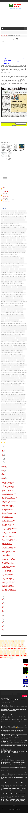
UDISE (21, 417)
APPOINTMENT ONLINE (15, 227)
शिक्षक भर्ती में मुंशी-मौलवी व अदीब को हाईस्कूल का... (8, 566)
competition (22, 258)
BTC (17, 241)
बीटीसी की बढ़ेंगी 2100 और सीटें (6, 567)
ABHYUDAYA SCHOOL (15, 214)
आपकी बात (9, 432)
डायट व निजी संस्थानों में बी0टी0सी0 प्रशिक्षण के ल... (8, 571)
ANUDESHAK (16, 223)
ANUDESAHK (11, 223)
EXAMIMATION (3, 287)
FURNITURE (16, 294)
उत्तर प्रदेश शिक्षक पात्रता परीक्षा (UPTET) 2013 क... (8, 531)
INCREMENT (14, 310)
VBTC (10, 423)
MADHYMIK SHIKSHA (23, 327)
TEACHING (8, 412)
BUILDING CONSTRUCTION (5, 245)
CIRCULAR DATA (3, 254)
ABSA (23, 214)
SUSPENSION (12, 408)
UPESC (11, 419)
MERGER (15, 334)
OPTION (12, 352)
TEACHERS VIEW (3, 412)
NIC (26, 343)
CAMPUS (2, 247)
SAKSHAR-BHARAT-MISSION (17, 381)
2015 (2, 462)
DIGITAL (4, 272)
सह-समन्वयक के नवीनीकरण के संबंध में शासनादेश (8, 539)
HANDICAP (7, 299)
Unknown (4, 193)
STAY (9, 405)
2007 (2, 602)
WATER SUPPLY (3, 430)
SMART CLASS (19, 401)
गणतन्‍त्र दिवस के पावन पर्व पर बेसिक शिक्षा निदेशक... (8, 506)
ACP (8, 216)
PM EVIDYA (18, 359)
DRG (18, 276)
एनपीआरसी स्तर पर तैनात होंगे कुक (6, 575)
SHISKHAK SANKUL (22, 396)
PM (6, 359)
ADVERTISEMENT (13, 218)
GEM (20, 294)
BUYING (16, 245)
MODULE (7, 339)
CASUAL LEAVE (22, 247)
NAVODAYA (14, 341)
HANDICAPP (12, 299)
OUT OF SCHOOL (20, 352)
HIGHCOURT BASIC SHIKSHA (10, 303)
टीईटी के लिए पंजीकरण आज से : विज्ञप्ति (7, 562)
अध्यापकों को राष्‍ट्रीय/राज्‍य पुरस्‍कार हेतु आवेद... (8, 509)
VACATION (6, 423)
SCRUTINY (12, 390)
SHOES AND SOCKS (11, 399)
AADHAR (2, 214)
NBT (21, 341)
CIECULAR (6, 252)
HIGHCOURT (3, 303)
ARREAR (23, 227)
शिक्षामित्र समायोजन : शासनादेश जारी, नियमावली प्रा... (9, 482)
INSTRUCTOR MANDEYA (15, 314)
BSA (14, 241)
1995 (2, 618)
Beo (1, 694)
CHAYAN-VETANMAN (11, 250)
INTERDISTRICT (9, 316)
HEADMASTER (3, 301)
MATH (2, 332)
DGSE (25, 270)
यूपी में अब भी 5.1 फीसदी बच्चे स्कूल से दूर (7, 521)
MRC (10, 339)
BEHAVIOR (4, 238)
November (4, 466)
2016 (2, 461)
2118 (2, 444)
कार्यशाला (15, 432)
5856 (4, 212)
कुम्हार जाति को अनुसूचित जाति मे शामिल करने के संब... (9, 512)
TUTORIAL (17, 417)
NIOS (2, 345)
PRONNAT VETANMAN (16, 368)
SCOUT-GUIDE (21, 388)
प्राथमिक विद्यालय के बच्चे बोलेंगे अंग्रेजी (7, 578)
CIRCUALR (10, 252)
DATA (17, 267)
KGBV (18, 319)
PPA (14, 363)
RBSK (26, 372)
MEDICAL (13, 332)
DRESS (16, 276)
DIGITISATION (9, 272)
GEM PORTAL (23, 294)
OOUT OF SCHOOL (7, 350)
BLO (24, 238)
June (3, 473)
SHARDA (12, 394)
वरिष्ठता (18, 437)
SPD (13, 403)
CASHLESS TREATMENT (15, 247)
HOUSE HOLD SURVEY (8, 305)
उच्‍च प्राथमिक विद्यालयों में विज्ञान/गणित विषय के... (8, 548)
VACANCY (2, 423)
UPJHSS (20, 419)
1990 (2, 622)
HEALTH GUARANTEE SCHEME (13, 301)
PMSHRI (21, 361)
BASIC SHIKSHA (3, 234)
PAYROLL (16, 356)
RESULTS (2, 379)
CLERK (16, 254)
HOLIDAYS (2, 305)
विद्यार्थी (21, 437)
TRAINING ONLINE (4, 417)
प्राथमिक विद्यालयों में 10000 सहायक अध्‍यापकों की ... (9, 493)
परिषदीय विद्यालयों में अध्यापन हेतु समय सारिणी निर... (8, 524)
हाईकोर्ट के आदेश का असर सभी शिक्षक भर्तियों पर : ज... (9, 579)
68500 (16, 212)
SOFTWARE (7, 403)
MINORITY (2, 336)
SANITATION (15, 383)
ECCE (18, 278)
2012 (2, 595)
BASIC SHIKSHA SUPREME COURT (6, 236)
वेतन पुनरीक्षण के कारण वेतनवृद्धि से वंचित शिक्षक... (8, 520)
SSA (7, 405)
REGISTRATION (3, 376)
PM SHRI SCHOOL (7, 361)
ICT (7, 307)
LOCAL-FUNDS (8, 325)
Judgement (14, 694)
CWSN (9, 267)
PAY (22, 354)
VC (12, 423)
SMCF (4, 403)
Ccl (8, 694)
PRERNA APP (24, 365)
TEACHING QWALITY (21, 412)
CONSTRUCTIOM (15, 261)
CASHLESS (9, 247)
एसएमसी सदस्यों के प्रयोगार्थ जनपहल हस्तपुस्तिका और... (9, 532)
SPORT (25, 403)
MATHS (5, 332)
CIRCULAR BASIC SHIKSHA (21, 252)
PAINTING (10, 354)
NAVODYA (18, 341)
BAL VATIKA (18, 232)
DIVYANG (24, 274)
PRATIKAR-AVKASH (21, 363)
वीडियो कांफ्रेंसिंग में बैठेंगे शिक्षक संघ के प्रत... (7, 577)
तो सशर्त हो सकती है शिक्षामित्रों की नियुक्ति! (7, 517)
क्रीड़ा (25, 432)
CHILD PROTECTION (18, 250)
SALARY (24, 381)
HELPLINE (20, 301)
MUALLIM (24, 339)
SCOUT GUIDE (16, 388)
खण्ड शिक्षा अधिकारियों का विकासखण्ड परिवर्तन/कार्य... (9, 489)
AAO (10, 214)
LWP (26, 325)
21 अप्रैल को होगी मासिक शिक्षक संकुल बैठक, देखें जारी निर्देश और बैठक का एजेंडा (13, 699)
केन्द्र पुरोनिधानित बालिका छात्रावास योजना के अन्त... (8, 581)
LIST (1, 325)
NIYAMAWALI (15, 345)
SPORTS (2, 405)
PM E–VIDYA (14, 359)
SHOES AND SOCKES (4, 399)
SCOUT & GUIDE (10, 388)
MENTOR (11, 334)
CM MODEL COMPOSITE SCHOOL (6, 258)
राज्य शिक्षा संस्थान (12, 437)
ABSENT (6, 216)
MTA (22, 339)
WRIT (13, 430)
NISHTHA (10, 345)
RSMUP (16, 379)
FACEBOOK (19, 287)
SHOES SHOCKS (17, 399)
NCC (23, 341)
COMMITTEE (17, 258)
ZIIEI (21, 430)
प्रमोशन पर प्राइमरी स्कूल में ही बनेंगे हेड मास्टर (7, 552)
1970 (2, 633)
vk (3, 187)
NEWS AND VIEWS (19, 343)
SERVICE (21, 392)
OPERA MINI (13, 350)
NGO (24, 343)
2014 (2, 463)
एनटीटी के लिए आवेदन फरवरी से (6, 543)
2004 (2, 606)
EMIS (8, 283)
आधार (6, 432)
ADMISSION (24, 216)
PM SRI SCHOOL (16, 361)
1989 (2, 623)
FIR (8, 292)
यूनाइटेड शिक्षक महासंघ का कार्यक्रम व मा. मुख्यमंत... (8, 486)
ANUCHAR (7, 223)
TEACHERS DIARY (22, 410)
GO (3, 296)
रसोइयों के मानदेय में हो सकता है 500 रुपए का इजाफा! (9, 513)
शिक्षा (26, 437)
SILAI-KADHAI (6, 401)
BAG (10, 232)
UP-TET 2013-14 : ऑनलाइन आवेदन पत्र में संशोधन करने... (9, 528)
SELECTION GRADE (8, 392)
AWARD (5, 232)
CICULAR (2, 252)
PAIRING (14, 354)
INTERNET (18, 316)
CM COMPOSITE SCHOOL (16, 256)
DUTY (2, 278)
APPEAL (16, 225)
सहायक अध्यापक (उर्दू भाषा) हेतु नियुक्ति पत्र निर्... (8, 556)
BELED (8, 238)
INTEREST (14, 316)
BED (1, 238)
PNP (23, 361)
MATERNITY (17, 330)
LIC (22, 323)
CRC (1, 265)
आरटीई (12, 432)
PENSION (23, 356)
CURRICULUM (14, 265)
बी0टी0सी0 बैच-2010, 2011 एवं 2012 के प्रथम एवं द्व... (9, 525)
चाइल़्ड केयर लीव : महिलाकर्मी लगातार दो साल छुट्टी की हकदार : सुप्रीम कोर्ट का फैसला (13, 767)
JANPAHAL (2, 319)
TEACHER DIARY (10, 410)
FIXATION (15, 292)
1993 (2, 619)
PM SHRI (2, 361)
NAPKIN (6, 341)
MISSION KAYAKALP (18, 336)
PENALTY (19, 356)
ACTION (13, 216)
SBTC (4, 385)
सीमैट (1, 439)
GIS (1, 296)
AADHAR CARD (6, 214)
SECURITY (23, 390)
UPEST (17, 419)
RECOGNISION (3, 374)
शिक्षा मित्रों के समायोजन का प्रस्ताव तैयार (7, 544)
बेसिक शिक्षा (7, 437)
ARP (20, 227)
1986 (2, 625)
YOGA (16, 430)
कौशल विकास (22, 432)
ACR (11, 216)
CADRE (19, 245)
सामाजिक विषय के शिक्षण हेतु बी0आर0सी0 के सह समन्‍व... (9, 487)
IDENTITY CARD (19, 307)
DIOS (17, 272)
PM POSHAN (23, 359)
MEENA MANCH (3, 334)
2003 (2, 607)
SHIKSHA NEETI (23, 394)
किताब (18, 432)
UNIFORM (2, 419)
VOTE (16, 428)
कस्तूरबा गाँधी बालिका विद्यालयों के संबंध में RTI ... (8, 494)
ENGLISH (15, 283)
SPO (22, 403)
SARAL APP (24, 383)
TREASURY (13, 417)
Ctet (11, 694)
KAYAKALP (14, 319)
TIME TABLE (21, 414)
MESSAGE (18, 334)
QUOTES (2, 372)
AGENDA (18, 218)
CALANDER (23, 245)
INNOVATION (3, 312)
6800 (13, 212)
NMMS (24, 345)
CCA (25, 247)
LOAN (4, 325)
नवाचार (20, 434)
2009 (2, 599)
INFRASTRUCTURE (19, 310)
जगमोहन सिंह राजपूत (5, 434)
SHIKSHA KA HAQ (17, 394)
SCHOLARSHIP (14, 385)
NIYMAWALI (20, 345)
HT (22, 305)
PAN (17, 354)
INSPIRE (16, 312)
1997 (2, 615)
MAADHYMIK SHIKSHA (4, 327)
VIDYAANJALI (12, 425)
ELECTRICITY (20, 281)
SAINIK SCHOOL (3, 381)
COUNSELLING (22, 263)
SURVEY (8, 408)
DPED (11, 276)
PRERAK (21, 365)
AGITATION (22, 218)
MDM (8, 332)
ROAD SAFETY (11, 379)
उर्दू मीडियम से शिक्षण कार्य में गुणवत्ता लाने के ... (8, 516)
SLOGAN (11, 401)
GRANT (22, 296)
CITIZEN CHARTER (9, 254)
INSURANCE (22, 314)
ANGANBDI (17, 221)
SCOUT (6, 388)
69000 (19, 212)
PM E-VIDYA (9, 359)
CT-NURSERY (7, 265)
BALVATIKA (23, 232)
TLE (24, 414)
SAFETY (23, 379)
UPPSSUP (23, 419)
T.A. (23, 408)
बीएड (1, 437)
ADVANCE (2, 218)
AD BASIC (19, 216)
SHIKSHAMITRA (16, 396)
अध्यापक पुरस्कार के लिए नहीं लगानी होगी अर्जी (8, 585)
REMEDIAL (20, 376)
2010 (2, 598)
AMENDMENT (8, 221)
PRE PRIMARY (9, 365)
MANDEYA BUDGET (4, 330)
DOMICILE (2, 276)
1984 (2, 626)
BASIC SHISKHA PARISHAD (16, 236)
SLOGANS (14, 401)
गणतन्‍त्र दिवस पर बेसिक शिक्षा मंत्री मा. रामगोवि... (8, 508)
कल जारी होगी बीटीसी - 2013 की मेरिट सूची (7, 483)
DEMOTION (11, 270)
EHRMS (6, 281)
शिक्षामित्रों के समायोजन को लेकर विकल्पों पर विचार (8, 551)
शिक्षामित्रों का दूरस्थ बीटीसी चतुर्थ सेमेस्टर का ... (8, 535)
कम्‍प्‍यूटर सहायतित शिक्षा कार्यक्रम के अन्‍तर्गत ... (8, 574)
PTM (20, 370)
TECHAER (6, 414)
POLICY (2, 363)
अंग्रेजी (23, 430)
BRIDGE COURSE (3, 241)
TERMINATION (14, 414)
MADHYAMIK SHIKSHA (16, 327)
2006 (2, 603)
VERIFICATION (18, 423)
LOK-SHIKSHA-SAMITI (14, 325)
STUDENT (22, 405)
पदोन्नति (23, 434)
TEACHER (5, 410)
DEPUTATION (16, 270)
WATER (21, 428)
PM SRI (12, 361)
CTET (10, 265)
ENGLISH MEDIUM (20, 283)
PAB (7, 354)
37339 (2, 212)
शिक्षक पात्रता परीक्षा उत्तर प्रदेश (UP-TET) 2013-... (8, 558)
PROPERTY (10, 370)
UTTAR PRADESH (21, 421)
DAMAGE (14, 267)
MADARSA (10, 327)
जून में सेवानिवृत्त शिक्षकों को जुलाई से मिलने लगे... (8, 582)
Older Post (25, 205)
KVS (21, 321)
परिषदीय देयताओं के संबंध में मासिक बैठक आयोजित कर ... (9, 590)
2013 (2, 594)
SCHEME (10, 385)
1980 (2, 629)
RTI (20, 379)
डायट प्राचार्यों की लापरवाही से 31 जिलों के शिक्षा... (8, 550)
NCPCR (8, 343)
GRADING (18, 296)
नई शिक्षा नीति (17, 434)
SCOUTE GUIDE (3, 390)
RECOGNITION (8, 374)
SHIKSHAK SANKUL (10, 396)
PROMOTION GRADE (9, 368)
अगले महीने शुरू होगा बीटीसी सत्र (6, 502)
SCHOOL (18, 385)
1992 (2, 621)
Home (2, 35)
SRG (5, 405)
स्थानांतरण (4, 439)
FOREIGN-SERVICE (22, 292)
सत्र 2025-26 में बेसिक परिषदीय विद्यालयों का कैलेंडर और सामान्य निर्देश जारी (12, 730)
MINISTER (22, 334)
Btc (6, 694)
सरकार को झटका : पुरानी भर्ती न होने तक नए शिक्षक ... (9, 501)
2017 (2, 459)
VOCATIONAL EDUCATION (5, 428)
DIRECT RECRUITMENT (4, 274)
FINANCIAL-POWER (4, 292)
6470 (8, 212)
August (3, 470)
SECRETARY (19, 390)
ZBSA (18, 430)
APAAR (11, 225)
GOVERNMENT (7, 296)
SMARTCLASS (24, 401)
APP (13, 225)
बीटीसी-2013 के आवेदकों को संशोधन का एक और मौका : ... (9, 540)
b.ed (8, 232)
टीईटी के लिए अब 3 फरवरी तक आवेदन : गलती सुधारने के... (9, 497)
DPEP (13, 276)
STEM (12, 405)
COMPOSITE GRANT (4, 261)
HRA (20, 305)
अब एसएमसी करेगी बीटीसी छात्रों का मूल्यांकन (8, 533)
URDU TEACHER (10, 421)
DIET (1, 272)
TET (18, 414)
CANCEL (6, 247)
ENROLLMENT (3, 285)
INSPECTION (12, 312)
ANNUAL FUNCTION (23, 221)
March (3, 477)
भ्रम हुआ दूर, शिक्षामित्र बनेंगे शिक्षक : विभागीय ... (8, 485)
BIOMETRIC (14, 238)
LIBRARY (20, 323)
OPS (9, 352)
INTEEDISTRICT (3, 316)
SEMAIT (13, 392)
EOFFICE (7, 285)
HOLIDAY (21, 303)
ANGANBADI (13, 221)
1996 (2, 617)
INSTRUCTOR (9, 314)
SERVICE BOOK (3, 394)
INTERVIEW (22, 316)
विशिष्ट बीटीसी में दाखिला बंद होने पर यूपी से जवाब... (8, 559)
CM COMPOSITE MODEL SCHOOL (6, 256)
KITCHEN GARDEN (15, 321)
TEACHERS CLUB (16, 410)
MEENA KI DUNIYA (21, 332)
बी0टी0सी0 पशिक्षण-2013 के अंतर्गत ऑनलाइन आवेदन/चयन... (10, 573)
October (3, 467)
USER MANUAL (16, 421)
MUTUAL (2, 341)
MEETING (8, 334)
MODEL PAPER (3, 339)
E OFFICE (5, 278)
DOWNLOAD (7, 276)
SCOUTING (8, 390)
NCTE (10, 343)
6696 (11, 212)
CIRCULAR (14, 252)
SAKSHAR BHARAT (9, 381)
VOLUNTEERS (12, 428)
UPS (1, 421)
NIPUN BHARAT (6, 345)
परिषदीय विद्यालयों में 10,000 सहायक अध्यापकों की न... (9, 589)
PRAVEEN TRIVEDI (3, 365)
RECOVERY (17, 374)
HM (18, 303)
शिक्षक (24, 437)
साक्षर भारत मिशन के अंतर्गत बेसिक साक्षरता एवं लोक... (9, 547)
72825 (21, 212)
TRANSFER (9, 417)
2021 (2, 454)
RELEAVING (8, 376)
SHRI (21, 399)
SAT (1, 385)
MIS (5, 336)
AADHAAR (24, 212)
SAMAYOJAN (10, 383)
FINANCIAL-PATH (20, 290)
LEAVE (17, 323)
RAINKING (9, 372)
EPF (10, 285)
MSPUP (19, 339)
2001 (2, 610)
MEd (10, 332)
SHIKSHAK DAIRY (3, 396)
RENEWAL (24, 376)
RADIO (6, 372)
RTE (18, 379)
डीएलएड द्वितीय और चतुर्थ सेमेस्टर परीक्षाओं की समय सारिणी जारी (10, 714)
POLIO (5, 363)
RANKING (15, 372)
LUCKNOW (22, 325)
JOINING (11, 319)
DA (11, 267)
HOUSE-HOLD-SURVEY (16, 305)
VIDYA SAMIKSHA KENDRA (5, 425)
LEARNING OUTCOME (11, 323)
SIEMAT (2, 401)
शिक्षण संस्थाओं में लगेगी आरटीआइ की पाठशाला (8, 536)
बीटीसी (4, 437)
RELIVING (16, 376)
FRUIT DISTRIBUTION (7, 294)
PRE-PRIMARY (14, 365)
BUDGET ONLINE (12, 243)
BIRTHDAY (18, 238)
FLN (18, 292)
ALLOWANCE (3, 221)
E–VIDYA (13, 278)
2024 (2, 450)
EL (8, 281)
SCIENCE (2, 388)
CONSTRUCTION (21, 261)
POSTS (12, 363)
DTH (25, 276)
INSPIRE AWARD (20, 312)
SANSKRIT (19, 383)
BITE (21, 238)
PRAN (17, 363)
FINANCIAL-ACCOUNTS (4, 290)
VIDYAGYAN (16, 425)
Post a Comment (4, 203)
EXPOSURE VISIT (14, 287)
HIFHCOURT (25, 301)
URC (6, 421)
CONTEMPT (3, 263)
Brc (4, 694)
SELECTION (2, 392)
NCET (5, 343)
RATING (23, 372)
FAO (25, 287)
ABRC (20, 214)
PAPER (20, 354)
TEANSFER (2, 414)
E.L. (15, 278)
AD (16, 216)
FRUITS (13, 294)
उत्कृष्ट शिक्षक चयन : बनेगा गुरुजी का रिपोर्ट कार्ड (8, 586)
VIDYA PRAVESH (23, 423)
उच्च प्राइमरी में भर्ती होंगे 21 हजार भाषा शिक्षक (8, 563)
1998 (2, 614)
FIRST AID (11, 292)
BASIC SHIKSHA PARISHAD (18, 234)
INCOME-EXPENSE (8, 310)
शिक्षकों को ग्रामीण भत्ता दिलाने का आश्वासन (7, 505)
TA (25, 408)
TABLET (2, 410)
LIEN (25, 323)
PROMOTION (6, 35)
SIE (23, 399)
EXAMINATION (9, 287)
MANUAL (12, 330)
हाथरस (12, 657)
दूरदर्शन (13, 434)
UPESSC (14, 419)
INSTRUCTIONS (3, 314)
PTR (22, 370)
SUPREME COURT (3, 408)
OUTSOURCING (3, 354)
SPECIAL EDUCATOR (18, 403)
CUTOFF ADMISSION (4, 267)
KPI (19, 321)
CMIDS (13, 258)
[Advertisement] (14, 17)
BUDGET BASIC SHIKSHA (4, 243)
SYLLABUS (20, 408)
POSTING (8, 363)
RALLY (12, 372)
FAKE (23, 287)
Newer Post (2, 205)
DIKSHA (14, 272)
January (3, 479)
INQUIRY (7, 312)
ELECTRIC (15, 281)
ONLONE (2, 350)
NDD (13, 343)
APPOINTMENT (8, 227)
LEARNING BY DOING (4, 323)
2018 (2, 458)
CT (3, 265)
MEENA (17, 332)
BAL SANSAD (14, 232)
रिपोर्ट (16, 437)
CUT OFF (18, 265)
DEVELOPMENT (21, 270)
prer (18, 365)
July (3, 471)
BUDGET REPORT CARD (19, 243)
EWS (15, 285)
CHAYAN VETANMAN (4, 250)
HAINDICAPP (3, 299)
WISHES (10, 430)
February (3, 478)
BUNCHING (12, 245)
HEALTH (7, 301)
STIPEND (15, 405)
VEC (14, 423)
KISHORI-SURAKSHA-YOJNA (5, 321)
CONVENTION (7, 263)
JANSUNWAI (7, 319)
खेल (1, 434)
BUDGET (20, 241)
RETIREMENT (6, 379)
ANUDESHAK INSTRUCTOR (5, 225)
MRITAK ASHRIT (14, 339)
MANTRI (9, 330)
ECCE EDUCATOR (22, 278)
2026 (2, 447)
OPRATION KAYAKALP (4, 352)
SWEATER (16, 408)
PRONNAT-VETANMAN (4, 370)
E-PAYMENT (9, 278)
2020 (2, 455)
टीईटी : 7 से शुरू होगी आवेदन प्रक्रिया (6, 570)
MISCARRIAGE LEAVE (10, 336)
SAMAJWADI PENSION (4, 383)
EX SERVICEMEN (19, 285)
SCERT (7, 385)
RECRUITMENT (22, 374)
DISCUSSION (20, 274)
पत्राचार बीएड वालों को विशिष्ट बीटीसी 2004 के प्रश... (8, 529)
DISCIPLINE (15, 274)
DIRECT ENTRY (21, 272)
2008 (2, 600)
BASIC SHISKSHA (23, 236)
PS (18, 370)
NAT (11, 341)
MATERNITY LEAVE (22, 330)
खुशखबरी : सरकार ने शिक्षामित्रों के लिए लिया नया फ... (9, 490)
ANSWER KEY (3, 223)
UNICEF (24, 417)
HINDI (16, 303)
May (3, 474)
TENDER (10, 414)
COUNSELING (17, 263)
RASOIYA (19, 372)
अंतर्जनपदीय (2, 432)
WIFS (7, 430)
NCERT (2, 343)
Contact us (25, 696)
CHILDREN (23, 250)
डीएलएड (10, 434)
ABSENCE (2, 216)
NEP (15, 343)
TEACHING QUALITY (14, 412)
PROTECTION (15, 370)
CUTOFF (22, 265)
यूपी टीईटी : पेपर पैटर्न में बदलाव (6, 555)
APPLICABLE (20, 225)
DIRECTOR (10, 274)
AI (25, 218)
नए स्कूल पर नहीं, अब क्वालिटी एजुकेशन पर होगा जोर (8, 498)
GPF (11, 296)
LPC (19, 325)
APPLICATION (3, 227)
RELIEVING (12, 376)
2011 (2, 596)
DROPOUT (21, 276)
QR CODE (25, 370)
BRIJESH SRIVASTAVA (10, 241)
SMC (1, 403)
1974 (2, 630)
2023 (2, 451)
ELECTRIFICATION (4, 283)
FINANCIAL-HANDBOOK (13, 290)
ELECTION (11, 281)
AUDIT (2, 232)
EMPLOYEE (11, 283)
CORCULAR (12, 263)
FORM (2, 294)
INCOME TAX (3, 310)
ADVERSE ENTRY (7, 218)
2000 (2, 611)
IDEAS (15, 307)
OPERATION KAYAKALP (19, 350)
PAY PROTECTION (3, 356)
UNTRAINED (7, 419)
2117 (2, 446)
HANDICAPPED (17, 299)
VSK (18, 428)
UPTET (4, 421)
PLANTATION (3, 359)
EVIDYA (13, 285)
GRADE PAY (14, 296)
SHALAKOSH (8, 394)
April (3, 475)
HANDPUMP (22, 299)
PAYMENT (12, 356)
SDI (15, 390)
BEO (10, 238)
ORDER (15, 352)
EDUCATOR (2, 281)
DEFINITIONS (3, 270)
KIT (10, 321)
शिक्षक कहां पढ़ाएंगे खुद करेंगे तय (6, 554)
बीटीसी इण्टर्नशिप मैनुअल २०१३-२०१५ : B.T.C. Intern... (9, 510)
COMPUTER (10, 261)
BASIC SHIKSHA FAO (10, 234)
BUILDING (25, 243)
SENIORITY (17, 392)
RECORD (13, 374)
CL (13, 254)
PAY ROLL (8, 356)
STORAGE (18, 405)
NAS (8, 341)
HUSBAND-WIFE (3, 307)
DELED (7, 270)
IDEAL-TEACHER (11, 307)
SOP (11, 403)
